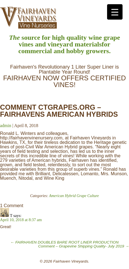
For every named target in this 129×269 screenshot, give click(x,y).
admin (5, 125)
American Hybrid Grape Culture (74, 196)
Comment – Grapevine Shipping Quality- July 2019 (83, 246)
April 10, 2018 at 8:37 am (21, 219)
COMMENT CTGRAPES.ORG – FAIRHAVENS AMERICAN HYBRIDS (59, 110)
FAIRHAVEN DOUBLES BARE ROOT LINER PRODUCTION (64, 242)
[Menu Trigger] (115, 12)
